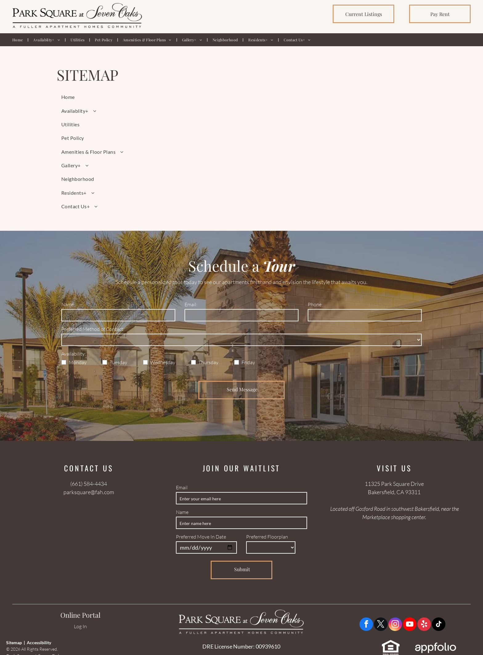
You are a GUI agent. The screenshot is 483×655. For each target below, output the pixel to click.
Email (182, 487)
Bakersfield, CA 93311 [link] (394, 492)
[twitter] (381, 625)
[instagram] (395, 625)
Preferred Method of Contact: (92, 329)
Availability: (73, 354)
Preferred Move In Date (201, 537)
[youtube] (409, 625)
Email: (191, 304)
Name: (68, 304)
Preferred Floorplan (267, 537)
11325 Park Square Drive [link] (394, 483)
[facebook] (366, 625)
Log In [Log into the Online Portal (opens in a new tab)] (80, 626)
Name (182, 512)
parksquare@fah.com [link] (88, 492)
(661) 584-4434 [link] (88, 483)
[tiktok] (438, 625)
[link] (363, 14)
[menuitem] (18, 40)
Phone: (315, 304)
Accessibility (39, 642)
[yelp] (424, 625)
